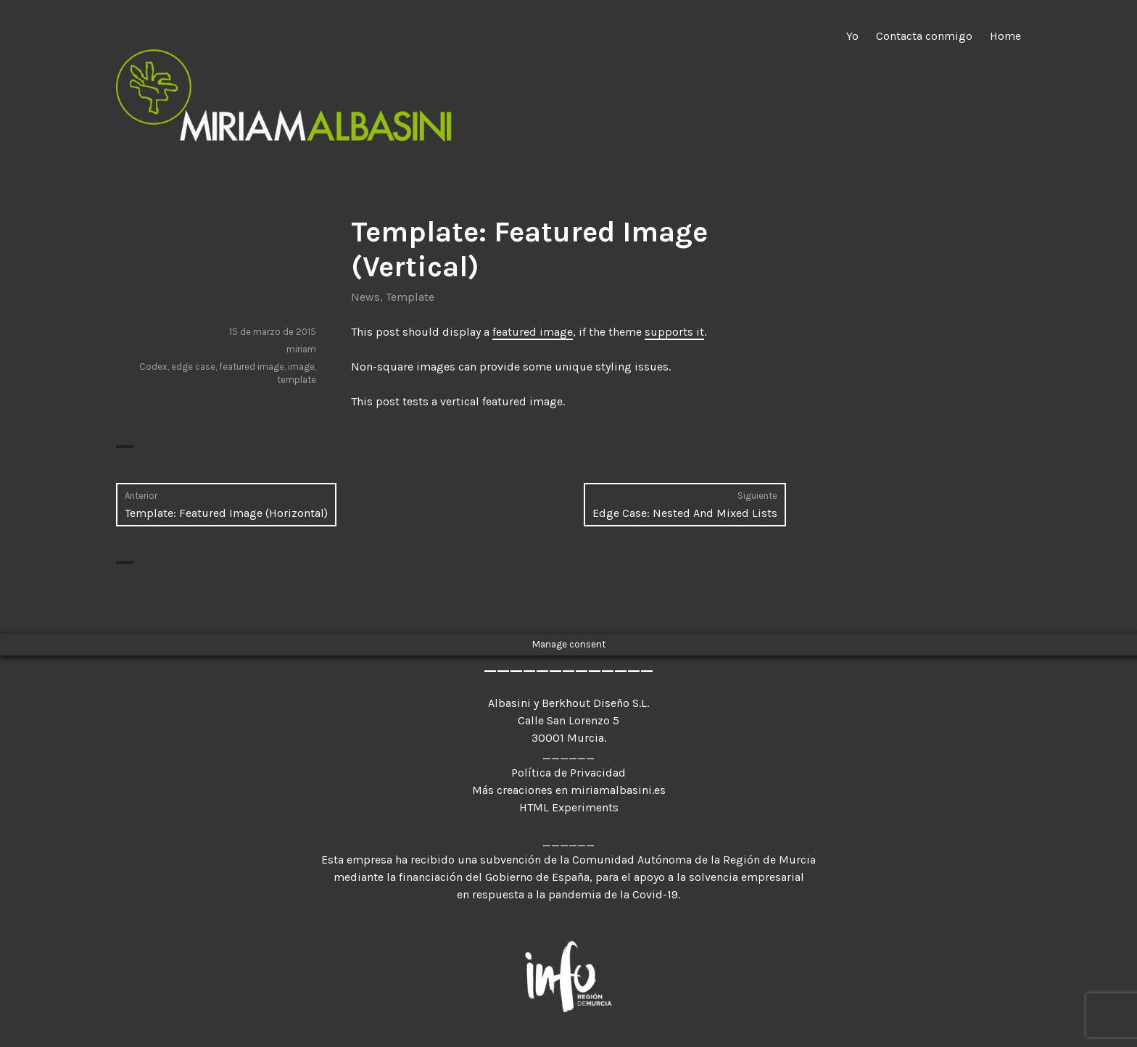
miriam (301, 349)
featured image (532, 332)
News (365, 297)
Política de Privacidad (568, 772)
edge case (193, 366)
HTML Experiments (569, 807)
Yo (852, 36)
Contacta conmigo (924, 36)
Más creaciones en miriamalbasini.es (569, 790)
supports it (674, 332)
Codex (153, 366)
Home (1005, 36)
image (301, 366)
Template (410, 297)
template (296, 379)
